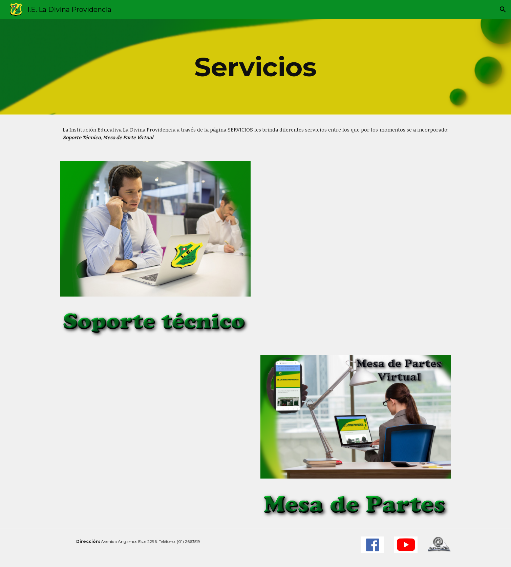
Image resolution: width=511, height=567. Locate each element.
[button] (503, 9)
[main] (255, 67)
